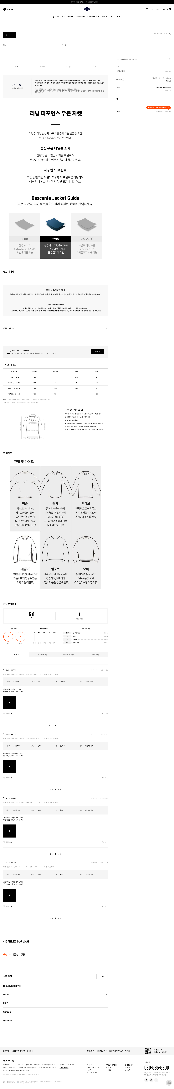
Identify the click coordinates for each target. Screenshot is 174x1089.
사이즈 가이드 (160, 111)
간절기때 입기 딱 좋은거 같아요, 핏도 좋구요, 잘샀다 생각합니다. (13, 690)
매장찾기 (168, 81)
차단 (106, 713)
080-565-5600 (156, 1068)
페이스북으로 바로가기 (146, 1080)
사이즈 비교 (168, 111)
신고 (103, 713)
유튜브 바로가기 (156, 1080)
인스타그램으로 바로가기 (151, 1080)
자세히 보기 (168, 71)
